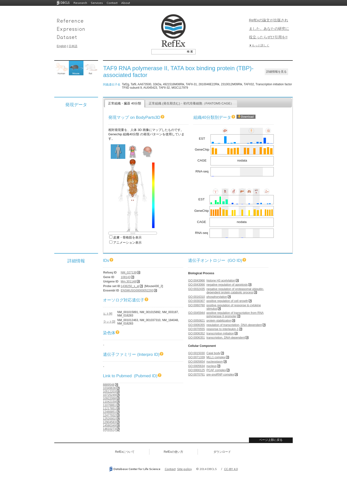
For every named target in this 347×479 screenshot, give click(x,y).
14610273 (109, 429)
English (61, 46)
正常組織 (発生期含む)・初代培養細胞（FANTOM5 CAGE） (191, 103)
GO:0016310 (196, 297)
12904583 (109, 422)
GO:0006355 (196, 325)
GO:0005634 (196, 366)
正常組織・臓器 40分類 (124, 103)
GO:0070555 (196, 329)
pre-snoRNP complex (220, 374)
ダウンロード (222, 451)
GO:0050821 (196, 320)
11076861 (109, 405)
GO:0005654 (196, 361)
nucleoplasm (214, 361)
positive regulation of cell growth (227, 301)
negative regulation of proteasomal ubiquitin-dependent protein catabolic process (235, 290)
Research (80, 3)
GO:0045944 (196, 313)
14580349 (109, 425)
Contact (112, 3)
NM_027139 (129, 272)
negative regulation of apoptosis (226, 284)
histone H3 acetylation (220, 280)
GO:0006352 (196, 333)
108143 (125, 277)
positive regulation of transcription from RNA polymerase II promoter (235, 314)
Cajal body (213, 353)
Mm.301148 (128, 281)
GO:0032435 (196, 289)
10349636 (109, 388)
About (125, 3)
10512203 (109, 391)
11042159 (109, 401)
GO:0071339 (196, 357)
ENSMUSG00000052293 (137, 290)
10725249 (109, 395)
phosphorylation (216, 297)
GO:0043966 (196, 280)
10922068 (109, 398)
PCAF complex (216, 370)
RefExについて (125, 451)
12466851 (109, 412)
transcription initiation (220, 333)
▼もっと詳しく (259, 45)
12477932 (109, 415)
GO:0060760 (196, 305)
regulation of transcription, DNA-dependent (234, 325)
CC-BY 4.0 (231, 469)
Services (97, 3)
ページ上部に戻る (271, 440)
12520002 (109, 418)
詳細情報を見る (276, 71)
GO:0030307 (196, 301)
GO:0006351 (196, 337)
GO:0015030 (196, 353)
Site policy (184, 469)
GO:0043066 (196, 284)
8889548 (108, 384)
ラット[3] (109, 321)
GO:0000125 (196, 370)
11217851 (109, 408)
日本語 (73, 46)
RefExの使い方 (173, 451)
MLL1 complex (215, 357)
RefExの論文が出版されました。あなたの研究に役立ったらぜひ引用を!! (269, 28)
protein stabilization (218, 320)
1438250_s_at (130, 286)
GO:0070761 (196, 374)
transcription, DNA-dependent (225, 337)
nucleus (211, 366)
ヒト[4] (107, 313)
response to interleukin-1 (222, 329)
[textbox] (168, 51)
